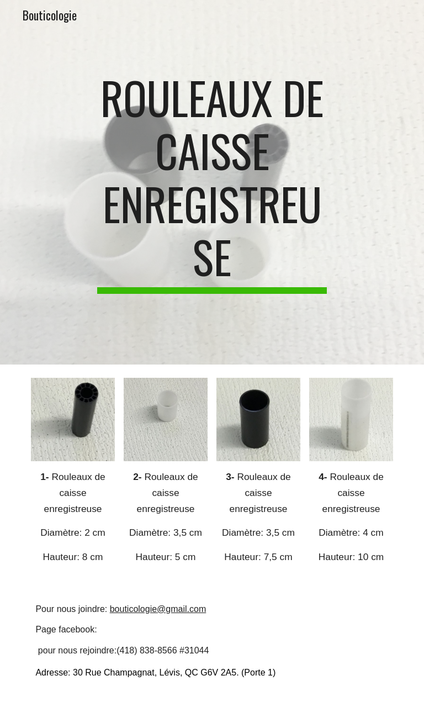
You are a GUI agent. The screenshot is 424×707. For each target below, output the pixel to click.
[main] (212, 182)
